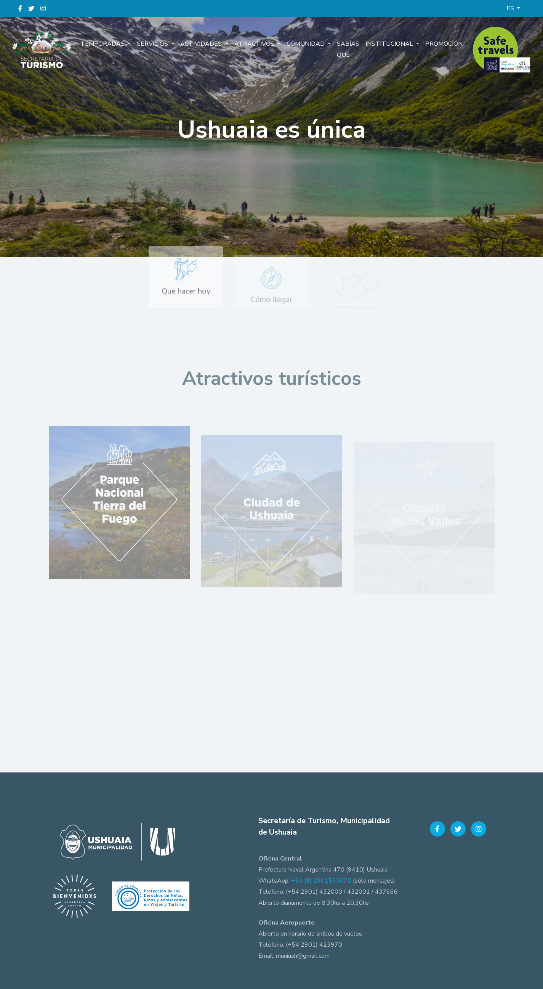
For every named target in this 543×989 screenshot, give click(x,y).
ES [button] (511, 8)
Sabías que (348, 49)
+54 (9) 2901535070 (321, 881)
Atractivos (255, 44)
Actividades (201, 44)
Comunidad (306, 44)
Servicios (153, 44)
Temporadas (103, 44)
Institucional (390, 44)
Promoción (444, 44)
